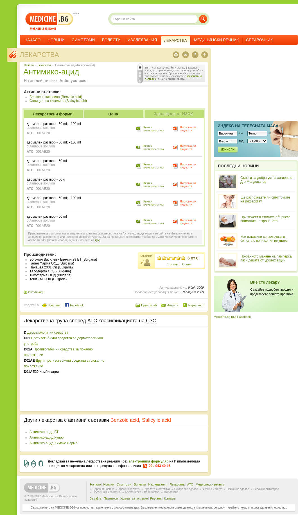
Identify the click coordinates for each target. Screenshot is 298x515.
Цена (113, 114)
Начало (32, 40)
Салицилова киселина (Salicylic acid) (58, 101)
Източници (36, 292)
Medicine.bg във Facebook (232, 316)
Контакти (170, 498)
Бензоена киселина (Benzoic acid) (56, 97)
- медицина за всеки (49, 21)
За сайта (95, 498)
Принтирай (149, 305)
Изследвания (142, 40)
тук (97, 240)
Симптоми (83, 40)
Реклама (155, 498)
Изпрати (173, 305)
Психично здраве (238, 489)
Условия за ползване (134, 498)
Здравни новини (103, 489)
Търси (203, 19)
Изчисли (227, 149)
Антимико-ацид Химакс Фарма (53, 443)
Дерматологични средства (47, 332)
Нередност (196, 305)
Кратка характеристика (153, 129)
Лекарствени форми (53, 114)
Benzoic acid (124, 420)
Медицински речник (216, 40)
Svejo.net (51, 305)
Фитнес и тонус (212, 489)
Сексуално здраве (186, 489)
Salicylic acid (156, 420)
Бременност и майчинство (142, 492)
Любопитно (171, 492)
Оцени (186, 264)
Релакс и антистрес (266, 489)
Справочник (259, 40)
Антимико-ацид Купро (47, 437)
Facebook (74, 305)
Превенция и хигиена (107, 492)
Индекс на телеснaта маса (248, 126)
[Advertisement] (158, 369)
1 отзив (172, 264)
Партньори (111, 498)
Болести (111, 40)
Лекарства (39, 54)
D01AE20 (42, 133)
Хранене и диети (129, 489)
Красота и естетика (157, 489)
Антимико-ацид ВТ (44, 432)
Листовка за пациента (188, 129)
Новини (56, 40)
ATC (190, 484)
